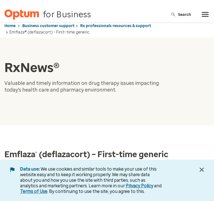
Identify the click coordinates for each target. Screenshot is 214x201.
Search (181, 14)
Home (10, 25)
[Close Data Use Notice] (201, 169)
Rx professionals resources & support (115, 25)
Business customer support (48, 25)
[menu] (205, 14)
